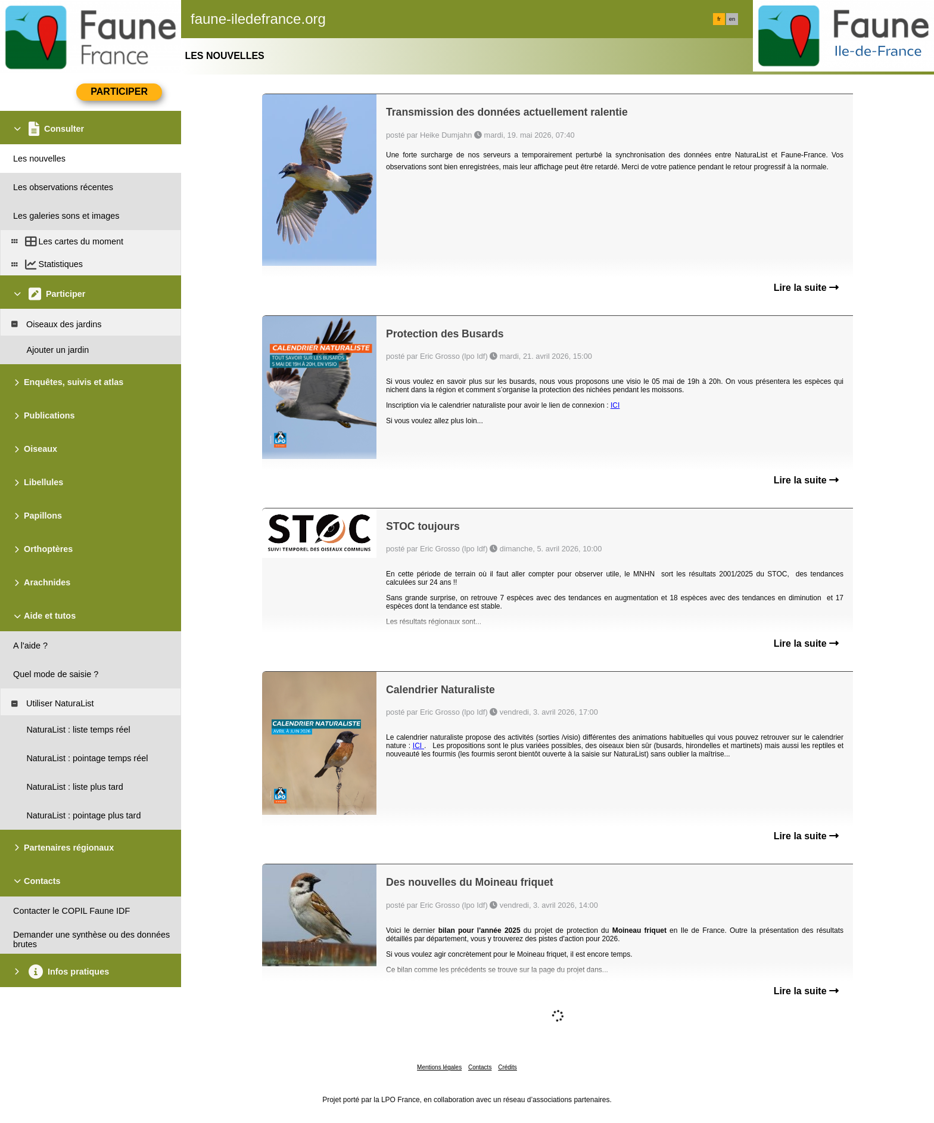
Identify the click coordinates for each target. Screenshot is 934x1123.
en (732, 19)
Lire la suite (806, 287)
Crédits (507, 1067)
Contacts (479, 1067)
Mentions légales (439, 1067)
